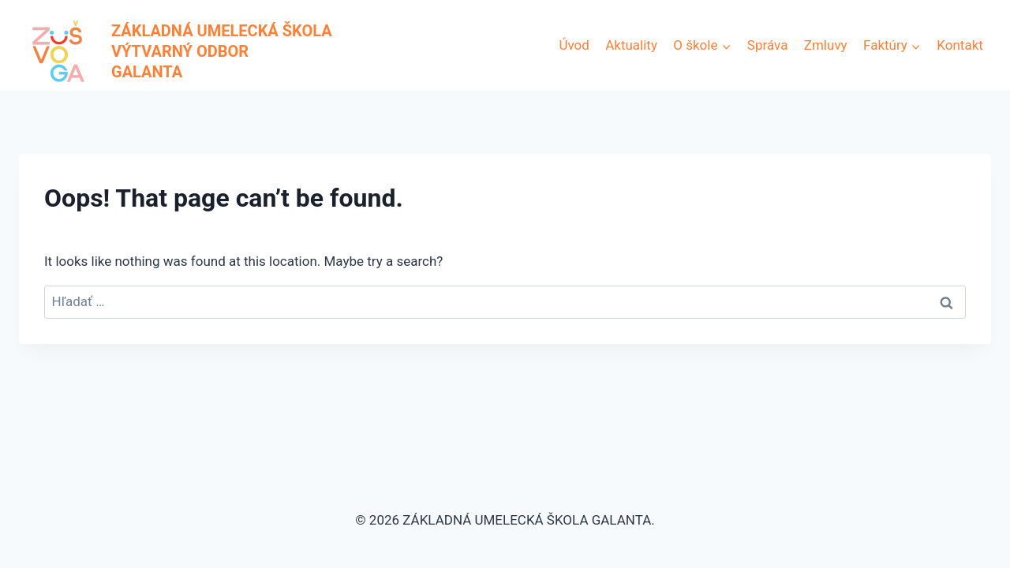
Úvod (574, 45)
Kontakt (960, 45)
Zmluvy (825, 45)
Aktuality (631, 45)
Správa (767, 45)
